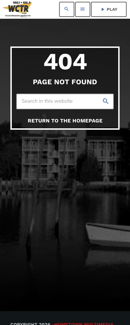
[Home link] (17, 9)
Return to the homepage (65, 121)
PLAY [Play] (109, 9)
